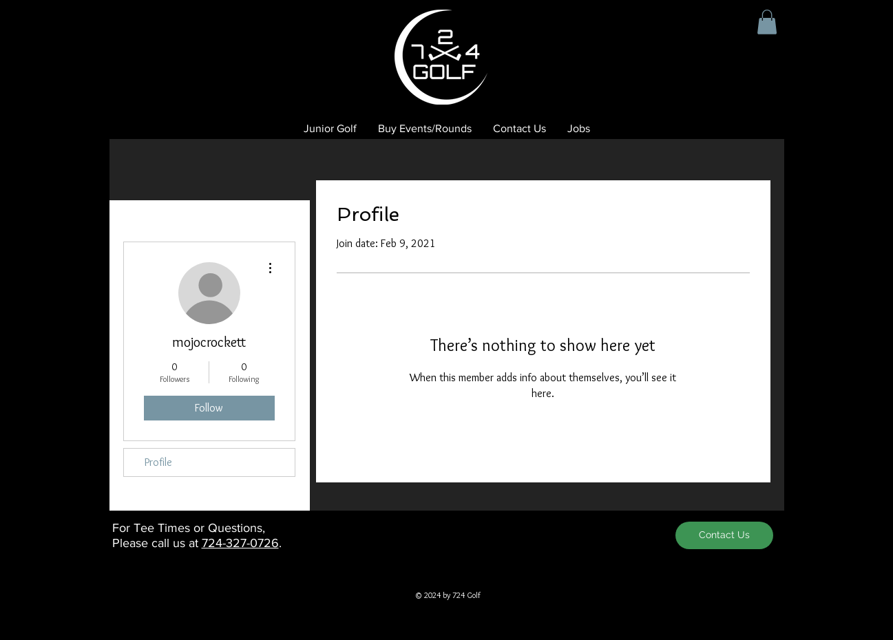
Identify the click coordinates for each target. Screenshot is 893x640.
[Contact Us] (724, 535)
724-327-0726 (240, 543)
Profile (158, 462)
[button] (767, 22)
